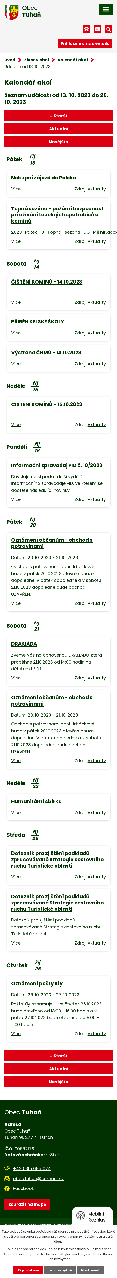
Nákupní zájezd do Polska (43, 177)
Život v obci (36, 60)
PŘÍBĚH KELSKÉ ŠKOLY (37, 321)
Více (16, 189)
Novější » (58, 142)
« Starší (58, 116)
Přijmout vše (28, 1270)
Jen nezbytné (60, 1270)
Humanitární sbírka (36, 801)
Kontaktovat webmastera (57, 1225)
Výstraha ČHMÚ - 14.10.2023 (46, 352)
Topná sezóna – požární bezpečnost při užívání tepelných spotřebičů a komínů (57, 215)
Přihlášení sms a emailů (85, 43)
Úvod (9, 60)
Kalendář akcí (73, 60)
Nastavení (90, 1270)
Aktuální (58, 129)
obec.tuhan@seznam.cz (38, 1179)
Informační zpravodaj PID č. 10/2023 (56, 465)
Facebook (23, 1188)
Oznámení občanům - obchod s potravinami (52, 543)
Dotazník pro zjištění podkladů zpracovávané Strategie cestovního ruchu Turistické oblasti (57, 859)
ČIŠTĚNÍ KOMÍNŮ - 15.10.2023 (46, 404)
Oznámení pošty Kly (37, 983)
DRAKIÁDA (24, 643)
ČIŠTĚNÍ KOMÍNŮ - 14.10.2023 (46, 281)
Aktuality (97, 189)
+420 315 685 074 (32, 1168)
